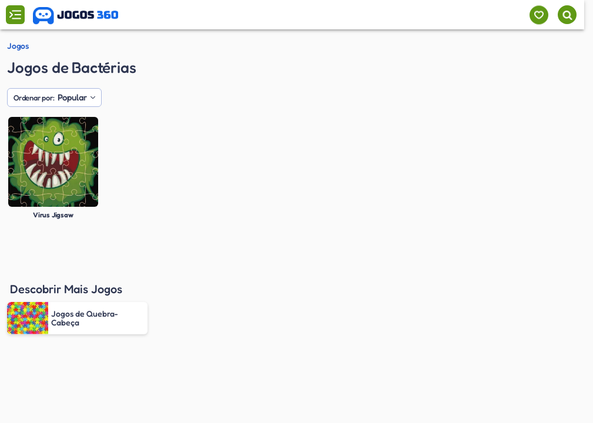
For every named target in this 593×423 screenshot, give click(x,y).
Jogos (18, 46)
